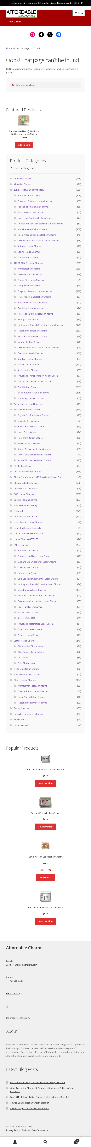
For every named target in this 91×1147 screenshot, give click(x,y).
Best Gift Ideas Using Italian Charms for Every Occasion (37, 1082)
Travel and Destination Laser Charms (36, 623)
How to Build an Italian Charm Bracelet (29, 1102)
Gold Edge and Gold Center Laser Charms (38, 578)
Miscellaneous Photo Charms (32, 702)
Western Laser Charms (29, 635)
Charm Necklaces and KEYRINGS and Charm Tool (38, 477)
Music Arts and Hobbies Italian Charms (37, 234)
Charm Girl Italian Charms (31, 280)
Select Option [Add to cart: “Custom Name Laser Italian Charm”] (45, 921)
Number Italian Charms (29, 342)
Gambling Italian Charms (30, 308)
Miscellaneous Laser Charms (32, 589)
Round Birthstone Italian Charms (34, 449)
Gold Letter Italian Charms (31, 212)
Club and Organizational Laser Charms (37, 561)
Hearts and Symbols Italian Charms (35, 218)
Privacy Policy (13, 1130)
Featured (18, 511)
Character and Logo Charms (28, 471)
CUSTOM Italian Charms (26, 488)
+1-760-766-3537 (14, 980)
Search (45, 1142)
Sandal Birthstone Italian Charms (34, 454)
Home (9, 48)
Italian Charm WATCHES (26, 539)
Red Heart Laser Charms (30, 606)
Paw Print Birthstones (29, 443)
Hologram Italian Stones (30, 437)
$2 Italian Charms (22, 184)
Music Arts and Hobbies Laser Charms (36, 595)
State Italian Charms (28, 370)
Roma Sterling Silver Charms (28, 713)
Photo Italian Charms (25, 680)
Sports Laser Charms (28, 612)
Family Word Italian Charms (35, 392)
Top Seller (19, 719)
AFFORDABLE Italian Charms (28, 263)
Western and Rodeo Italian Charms (35, 381)
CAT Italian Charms (23, 465)
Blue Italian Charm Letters (31, 651)
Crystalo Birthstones (28, 420)
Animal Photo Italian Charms (32, 685)
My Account (15, 1142)
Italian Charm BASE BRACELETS (30, 533)
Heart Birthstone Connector (28, 527)
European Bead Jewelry (25, 505)
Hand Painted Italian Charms (28, 522)
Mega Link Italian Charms (26, 668)
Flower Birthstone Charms (31, 426)
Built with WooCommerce (35, 1130)
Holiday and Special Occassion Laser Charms (40, 584)
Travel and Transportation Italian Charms (38, 375)
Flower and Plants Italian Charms (34, 296)
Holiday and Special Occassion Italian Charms (40, 223)
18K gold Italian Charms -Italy (29, 189)
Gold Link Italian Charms (26, 516)
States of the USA (26, 618)
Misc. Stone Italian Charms (27, 674)
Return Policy (13, 993)
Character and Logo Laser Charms (34, 556)
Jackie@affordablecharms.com (21, 964)
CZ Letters (23, 657)
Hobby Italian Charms (29, 319)
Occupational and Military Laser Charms (37, 601)
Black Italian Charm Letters (31, 646)
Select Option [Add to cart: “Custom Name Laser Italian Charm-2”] (45, 783)
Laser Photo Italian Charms (31, 696)
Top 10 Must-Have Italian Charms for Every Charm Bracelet (39, 1097)
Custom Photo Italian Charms (33, 691)
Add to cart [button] (24, 144)
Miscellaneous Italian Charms (32, 229)
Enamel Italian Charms (25, 499)
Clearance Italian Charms (26, 482)
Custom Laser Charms (29, 567)
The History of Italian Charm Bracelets (29, 1108)
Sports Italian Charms (29, 251)
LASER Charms (21, 544)
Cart (70, 1139)
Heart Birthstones (27, 432)
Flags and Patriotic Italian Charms (35, 201)
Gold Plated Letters (27, 663)
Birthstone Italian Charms (27, 409)
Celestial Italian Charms (30, 274)
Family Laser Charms (28, 573)
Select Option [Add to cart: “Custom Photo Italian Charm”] (45, 826)
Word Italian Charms (28, 257)
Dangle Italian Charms (29, 285)
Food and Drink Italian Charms (33, 206)
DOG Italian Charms (24, 494)
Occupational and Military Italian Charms (38, 240)
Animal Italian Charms (29, 195)
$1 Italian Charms (22, 178)
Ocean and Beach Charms (30, 353)
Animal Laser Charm (28, 550)
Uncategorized (21, 725)
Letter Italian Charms (25, 640)
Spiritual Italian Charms (30, 246)
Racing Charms (21, 708)
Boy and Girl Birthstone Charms (33, 415)
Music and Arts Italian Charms (32, 336)
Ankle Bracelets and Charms (28, 404)
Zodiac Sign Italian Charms (31, 398)
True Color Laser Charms (30, 629)
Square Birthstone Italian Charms (34, 460)
